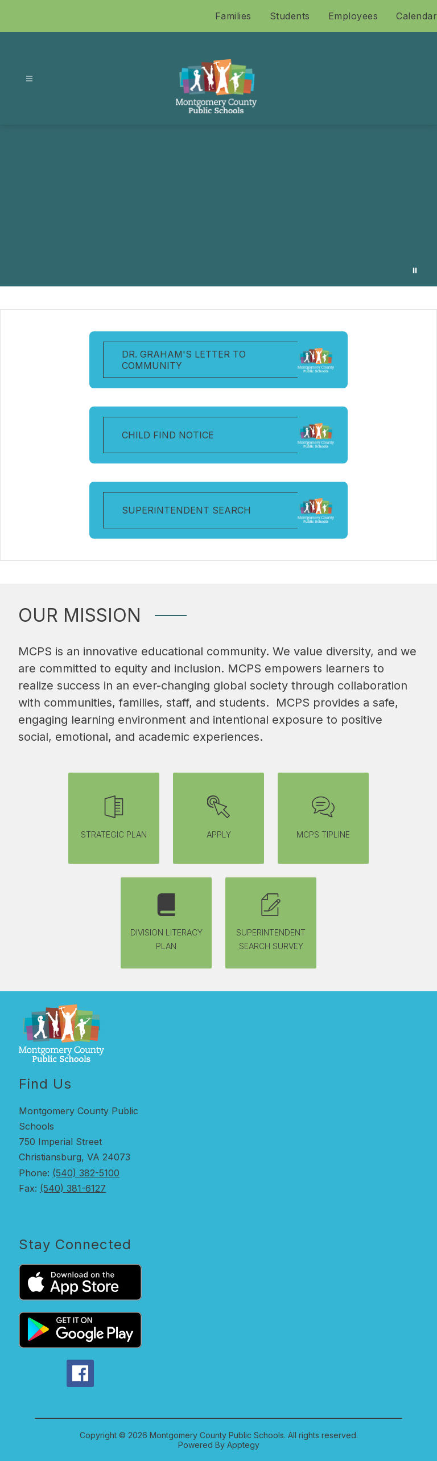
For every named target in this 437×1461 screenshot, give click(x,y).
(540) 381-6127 (73, 1188)
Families (233, 16)
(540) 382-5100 (85, 1173)
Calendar (416, 16)
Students (290, 16)
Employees (353, 16)
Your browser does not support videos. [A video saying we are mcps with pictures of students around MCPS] (218, 205)
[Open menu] (29, 78)
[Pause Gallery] (415, 270)
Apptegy (243, 1445)
